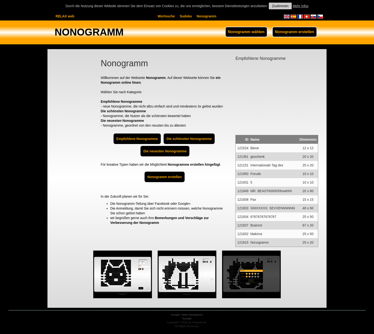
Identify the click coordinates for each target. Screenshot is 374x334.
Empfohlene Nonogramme (137, 139)
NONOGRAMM (89, 32)
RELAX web (65, 16)
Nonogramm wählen (246, 32)
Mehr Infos (300, 6)
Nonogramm (206, 16)
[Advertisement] (71, 125)
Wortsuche (166, 16)
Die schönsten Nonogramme (189, 139)
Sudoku (186, 16)
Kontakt (187, 318)
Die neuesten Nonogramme (165, 151)
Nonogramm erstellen (294, 32)
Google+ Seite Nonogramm (187, 314)
